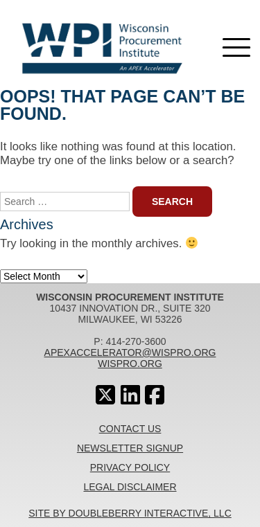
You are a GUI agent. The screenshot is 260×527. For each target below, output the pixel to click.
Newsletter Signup (130, 448)
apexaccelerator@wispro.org (130, 352)
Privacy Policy (130, 467)
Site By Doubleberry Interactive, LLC (130, 513)
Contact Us (130, 428)
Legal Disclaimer (129, 486)
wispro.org (130, 363)
